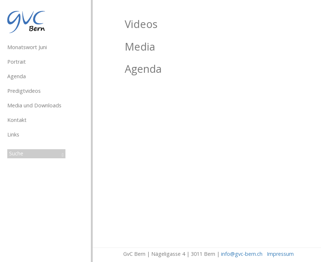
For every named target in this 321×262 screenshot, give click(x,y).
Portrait (16, 61)
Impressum (280, 253)
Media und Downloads (34, 105)
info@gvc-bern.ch (241, 253)
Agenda (16, 76)
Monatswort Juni (27, 47)
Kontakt (17, 119)
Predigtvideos (24, 90)
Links (13, 134)
